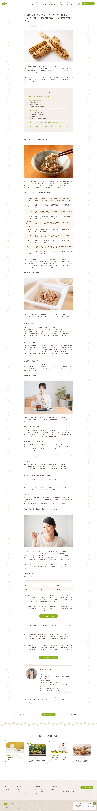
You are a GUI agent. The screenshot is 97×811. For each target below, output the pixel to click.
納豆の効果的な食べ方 (35, 110)
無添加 (42, 791)
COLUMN (51, 3)
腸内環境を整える (34, 102)
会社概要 (53, 789)
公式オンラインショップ (88, 3)
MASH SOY (7, 789)
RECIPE (44, 3)
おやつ (19, 793)
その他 (19, 795)
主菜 (25, 789)
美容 (35, 26)
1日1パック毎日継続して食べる (37, 112)
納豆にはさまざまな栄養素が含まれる (39, 96)
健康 (32, 26)
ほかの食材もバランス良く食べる (37, 114)
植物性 (36, 793)
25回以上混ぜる (33, 116)
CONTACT (70, 3)
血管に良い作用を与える (35, 104)
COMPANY (60, 3)
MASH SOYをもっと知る (48, 616)
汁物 (19, 791)
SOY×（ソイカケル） (7, 793)
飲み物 (26, 793)
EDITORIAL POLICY (69, 791)
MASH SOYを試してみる (48, 657)
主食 (19, 789)
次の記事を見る (75, 714)
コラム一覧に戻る (48, 714)
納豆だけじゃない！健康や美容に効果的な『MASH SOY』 (44, 122)
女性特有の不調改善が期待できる (37, 106)
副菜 (25, 791)
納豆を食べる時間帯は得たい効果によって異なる (41, 118)
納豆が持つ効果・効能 (35, 100)
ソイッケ (6, 791)
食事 (35, 791)
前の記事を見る (21, 714)
